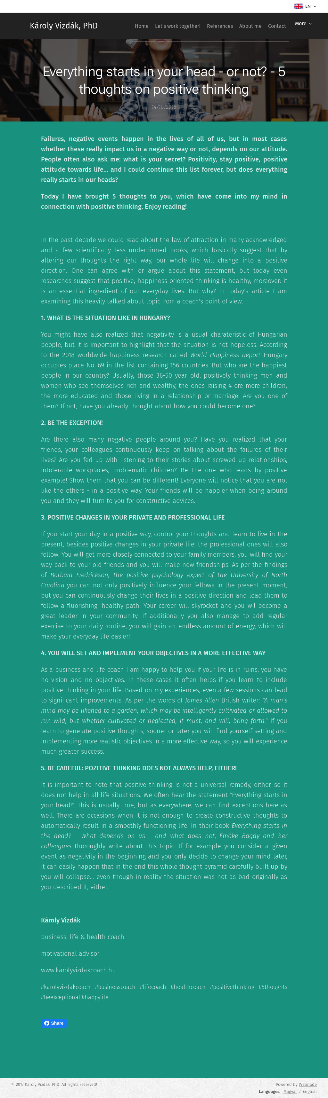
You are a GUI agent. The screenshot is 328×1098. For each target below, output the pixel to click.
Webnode (308, 1084)
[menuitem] (148, 26)
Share (54, 1023)
